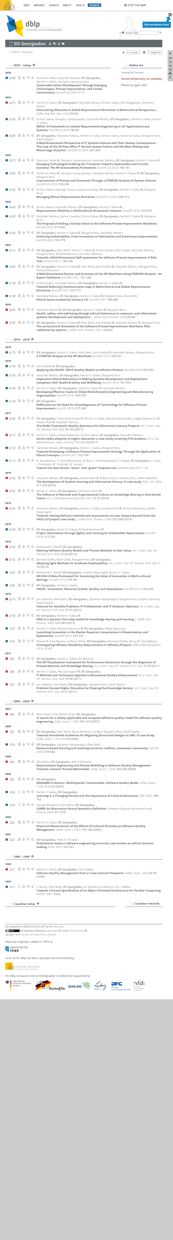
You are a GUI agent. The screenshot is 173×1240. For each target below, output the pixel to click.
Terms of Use (22, 1175)
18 (9, 979)
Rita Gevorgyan (32, 975)
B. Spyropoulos (32, 1110)
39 (9, 1067)
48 (9, 1114)
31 (9, 1031)
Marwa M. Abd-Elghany (37, 911)
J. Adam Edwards (33, 955)
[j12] (63, 979)
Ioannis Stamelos (33, 1114)
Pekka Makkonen (33, 1023)
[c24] (112, 1059)
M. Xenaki (29, 1145)
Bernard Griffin (32, 979)
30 (9, 1027)
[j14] (63, 915)
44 (9, 1090)
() (109, 317)
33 (9, 1039)
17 (9, 975)
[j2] (72, 1106)
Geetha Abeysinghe (35, 915)
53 (9, 1137)
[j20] (63, 1063)
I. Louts (27, 1015)
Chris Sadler (30, 1078)
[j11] (97, 931)
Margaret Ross (34, 1071)
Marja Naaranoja (33, 1043)
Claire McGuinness (34, 1027)
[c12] (110, 1063)
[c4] (67, 1106)
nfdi (79, 5)
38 (9, 1059)
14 (9, 963)
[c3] (123, 931)
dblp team (58, 1167)
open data (52, 1171)
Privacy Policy (38, 1175)
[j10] (148, 1102)
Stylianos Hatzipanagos (37, 983)
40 (9, 1071)
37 (9, 1055)
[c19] (147, 1059)
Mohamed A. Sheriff (35, 1086)
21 (9, 991)
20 (9, 987)
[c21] (63, 931)
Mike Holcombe (33, 991)
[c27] (77, 1011)
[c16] (91, 967)
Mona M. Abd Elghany (37, 963)
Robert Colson (32, 943)
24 (9, 1003)
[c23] (70, 1019)
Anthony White (32, 1141)
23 (9, 999)
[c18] (77, 931)
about (67, 5)
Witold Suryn (31, 1122)
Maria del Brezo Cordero (38, 947)
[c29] (70, 1011)
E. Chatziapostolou (34, 939)
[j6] (62, 951)
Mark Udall (30, 1126)
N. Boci (27, 935)
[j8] (62, 975)
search (54, 5)
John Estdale (30, 967)
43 (9, 1086)
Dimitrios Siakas (33, 1090)
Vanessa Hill (30, 987)
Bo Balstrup (30, 923)
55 (9, 1145)
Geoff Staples (31, 1118)
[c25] (63, 1019)
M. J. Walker (30, 1137)
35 (9, 1047)
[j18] (63, 1003)
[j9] (62, 923)
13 (9, 959)
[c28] (84, 1059)
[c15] (83, 1063)
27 (9, 1015)
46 (9, 1098)
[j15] (112, 1090)
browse (39, 5)
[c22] (126, 1059)
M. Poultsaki (30, 1055)
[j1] (62, 1078)
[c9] (68, 915)
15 (9, 967)
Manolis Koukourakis (36, 1007)
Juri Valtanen (31, 1130)
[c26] (84, 1011)
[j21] (63, 1031)
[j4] (118, 931)
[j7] (103, 931)
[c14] (90, 1063)
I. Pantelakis (30, 1051)
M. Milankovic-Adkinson (38, 1039)
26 (9, 1011)
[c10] (84, 1035)
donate (94, 5)
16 (9, 971)
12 (9, 955)
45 (9, 1094)
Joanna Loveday (33, 1019)
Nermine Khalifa (33, 999)
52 (9, 1130)
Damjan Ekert (31, 959)
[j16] (63, 943)
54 (9, 1141)
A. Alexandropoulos (35, 919)
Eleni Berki (29, 931)
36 (9, 1051)
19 (9, 983)
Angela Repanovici (34, 1067)
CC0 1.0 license (76, 1171)
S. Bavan (28, 927)
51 (9, 1126)
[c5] (113, 931)
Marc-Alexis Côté (33, 951)
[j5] (108, 931)
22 (9, 995)
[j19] (84, 931)
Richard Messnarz (34, 1035)
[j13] (63, 1086)
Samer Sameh (31, 1082)
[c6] (62, 911)
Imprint (52, 1175)
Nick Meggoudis (33, 1031)
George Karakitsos (34, 995)
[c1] (62, 927)
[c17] (91, 931)
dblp (27, 5)
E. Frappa (29, 971)
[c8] (142, 1102)
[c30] (63, 1011)
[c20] (70, 931)
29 (9, 1023)
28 (9, 1019)
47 (9, 1110)
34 (9, 1043)
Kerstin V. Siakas (33, 1098)
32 (9, 1035)
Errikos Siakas (31, 1094)
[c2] (62, 1047)
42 (9, 1082)
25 (9, 1007)
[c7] (90, 1035)
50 (9, 1122)
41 (9, 1078)
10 (9, 947)
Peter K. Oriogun (33, 1047)
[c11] (63, 919)
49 (9, 1118)
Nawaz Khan (30, 1003)
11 (9, 951)
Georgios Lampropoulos (40, 1011)
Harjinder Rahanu (34, 1059)
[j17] (63, 1023)
